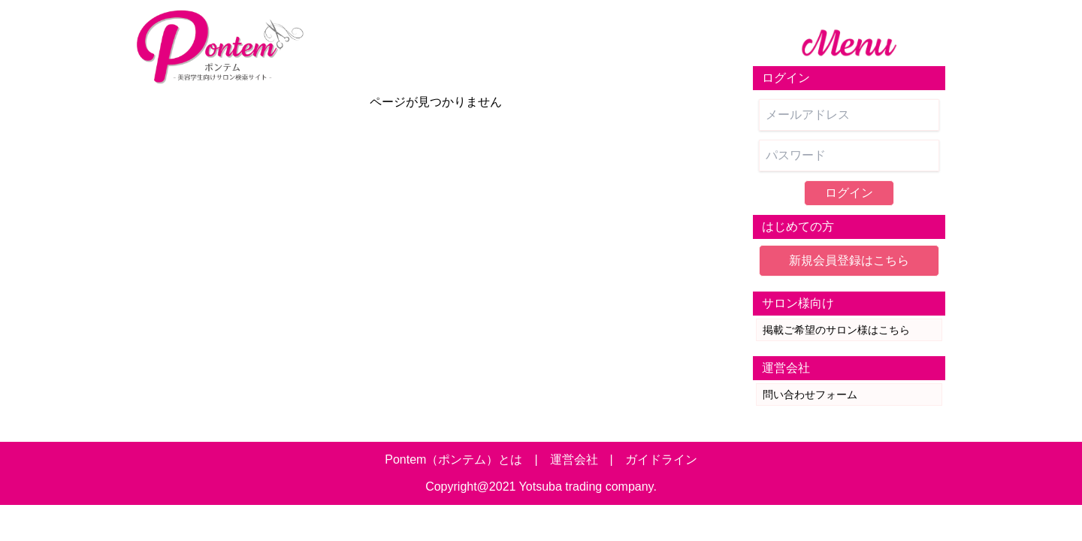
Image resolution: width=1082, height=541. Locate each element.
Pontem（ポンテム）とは (453, 459)
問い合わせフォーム (810, 394)
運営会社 (574, 459)
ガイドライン (661, 459)
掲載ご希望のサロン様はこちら (836, 330)
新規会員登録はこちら (849, 260)
